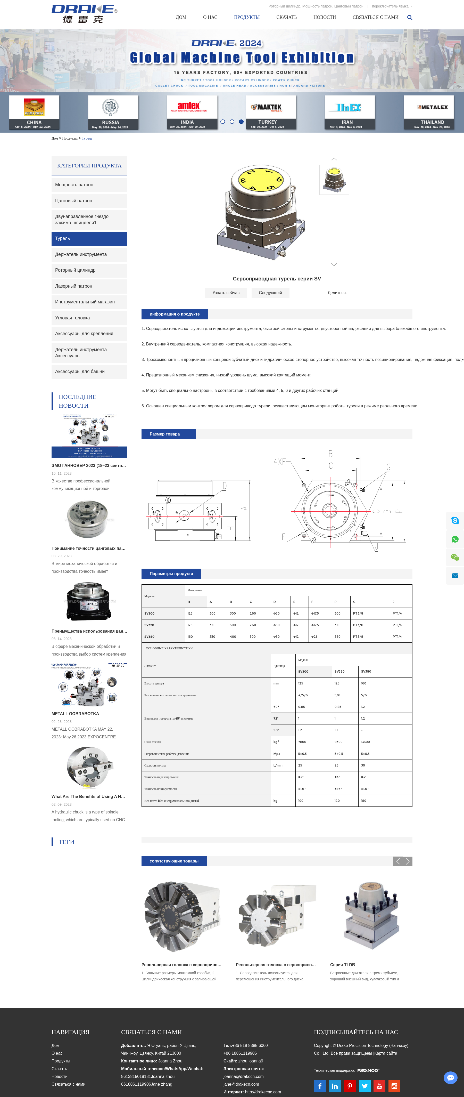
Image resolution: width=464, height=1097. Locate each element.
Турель (87, 138)
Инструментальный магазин (85, 303)
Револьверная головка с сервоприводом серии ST (183, 965)
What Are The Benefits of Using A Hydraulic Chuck (89, 798)
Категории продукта (89, 165)
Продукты (247, 17)
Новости (324, 17)
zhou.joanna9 (250, 1061)
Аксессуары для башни (80, 373)
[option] (232, 81)
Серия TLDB (342, 965)
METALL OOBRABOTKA (75, 716)
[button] (222, 121)
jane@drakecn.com (241, 1084)
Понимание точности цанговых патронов (89, 550)
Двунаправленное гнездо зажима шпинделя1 (82, 220)
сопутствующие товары (174, 861)
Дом (181, 17)
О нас (210, 17)
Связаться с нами (376, 17)
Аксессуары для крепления (84, 335)
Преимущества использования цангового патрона (89, 633)
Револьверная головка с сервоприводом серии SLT (277, 965)
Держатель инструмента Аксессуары (81, 354)
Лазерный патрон (74, 287)
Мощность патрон (317, 6)
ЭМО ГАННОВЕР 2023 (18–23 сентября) (89, 467)
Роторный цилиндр (284, 6)
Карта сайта (385, 1053)
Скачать (287, 17)
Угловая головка (72, 319)
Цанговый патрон (348, 6)
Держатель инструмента (81, 255)
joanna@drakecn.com (243, 1077)
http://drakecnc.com (263, 1092)
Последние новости (78, 402)
